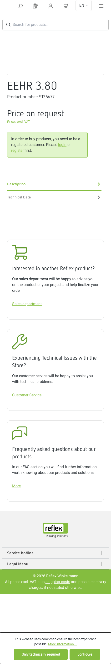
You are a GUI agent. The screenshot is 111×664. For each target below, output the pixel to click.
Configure (84, 654)
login (62, 144)
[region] (55, 48)
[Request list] (35, 5)
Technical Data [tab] (54, 197)
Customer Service (26, 395)
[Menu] (101, 5)
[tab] (54, 184)
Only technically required (41, 654)
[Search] (20, 5)
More (16, 486)
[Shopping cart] (66, 5)
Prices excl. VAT (18, 122)
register (17, 150)
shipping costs (57, 582)
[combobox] (55, 24)
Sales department (27, 304)
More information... (62, 644)
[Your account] (50, 5)
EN (82, 5)
